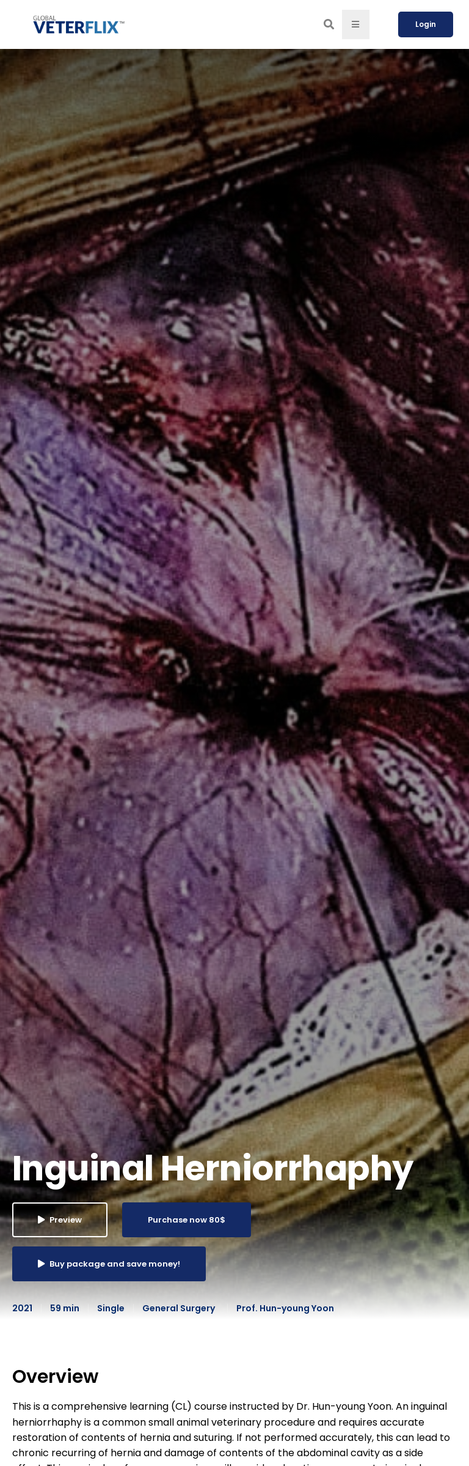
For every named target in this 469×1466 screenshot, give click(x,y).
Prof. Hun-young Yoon (285, 1308)
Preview (60, 1220)
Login (425, 24)
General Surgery (178, 1308)
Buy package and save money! (109, 1264)
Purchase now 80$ (186, 1220)
